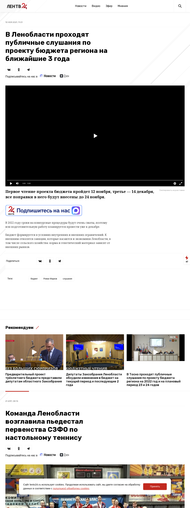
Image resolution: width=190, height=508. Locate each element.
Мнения (123, 6)
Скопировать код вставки (172, 190)
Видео (96, 6)
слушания (67, 279)
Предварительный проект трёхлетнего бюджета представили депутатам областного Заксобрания (33, 378)
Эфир (109, 6)
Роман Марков (50, 279)
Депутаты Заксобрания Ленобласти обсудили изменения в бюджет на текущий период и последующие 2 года (94, 380)
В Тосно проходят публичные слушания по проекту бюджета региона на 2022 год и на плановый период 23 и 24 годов (154, 380)
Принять (155, 486)
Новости (80, 6)
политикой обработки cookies (71, 488)
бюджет (34, 279)
